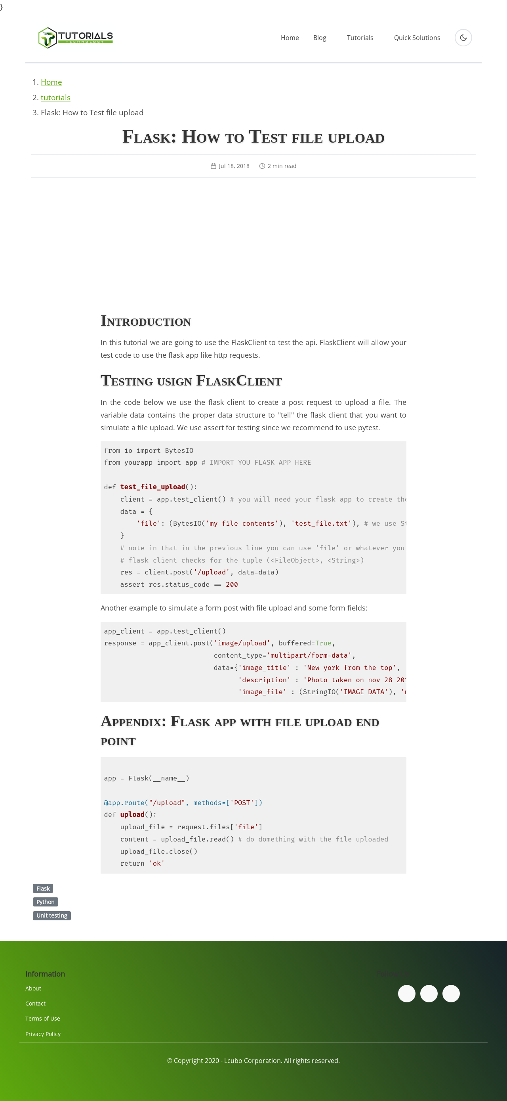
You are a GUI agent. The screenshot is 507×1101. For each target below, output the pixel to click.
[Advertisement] (253, 246)
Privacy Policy (43, 1034)
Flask (43, 888)
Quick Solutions (417, 37)
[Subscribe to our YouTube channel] (451, 993)
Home (290, 37)
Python (45, 902)
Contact (35, 1003)
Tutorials (360, 37)
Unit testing (51, 915)
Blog (319, 37)
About (33, 988)
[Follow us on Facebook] (407, 993)
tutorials (56, 97)
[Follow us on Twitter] (429, 993)
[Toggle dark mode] (463, 37)
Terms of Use (42, 1018)
